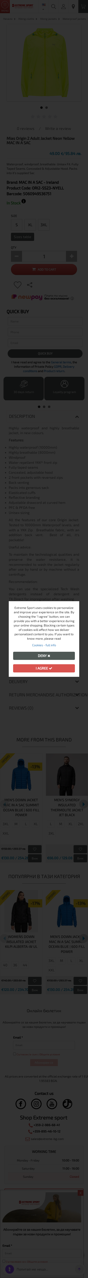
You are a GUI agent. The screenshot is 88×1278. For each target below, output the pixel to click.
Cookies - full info (44, 645)
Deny (44, 656)
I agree (44, 668)
